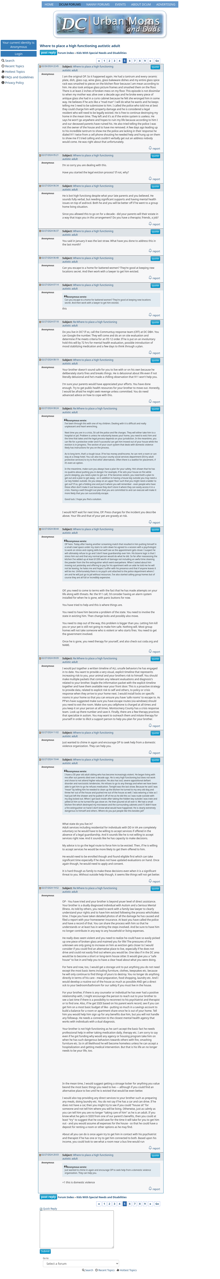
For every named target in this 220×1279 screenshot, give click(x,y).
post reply (48, 52)
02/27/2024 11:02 (50, 732)
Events (120, 4)
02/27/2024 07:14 (50, 284)
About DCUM (141, 4)
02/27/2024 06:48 (50, 257)
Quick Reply (50, 1208)
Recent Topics (14, 66)
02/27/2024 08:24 (50, 408)
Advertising (165, 4)
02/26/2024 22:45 (50, 66)
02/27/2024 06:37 (50, 230)
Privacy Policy (14, 83)
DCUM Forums (70, 4)
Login (19, 54)
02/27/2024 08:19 (50, 359)
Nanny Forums (98, 4)
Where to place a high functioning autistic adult (80, 45)
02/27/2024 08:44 (50, 528)
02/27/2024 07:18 (50, 321)
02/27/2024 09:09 (50, 658)
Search (9, 61)
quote (155, 67)
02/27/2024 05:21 (50, 155)
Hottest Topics (15, 72)
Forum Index (66, 53)
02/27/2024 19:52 (50, 887)
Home (49, 4)
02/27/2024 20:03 (50, 1154)
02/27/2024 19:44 (50, 759)
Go (157, 61)
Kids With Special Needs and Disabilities (102, 53)
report (154, 148)
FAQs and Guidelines (19, 77)
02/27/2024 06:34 (50, 185)
